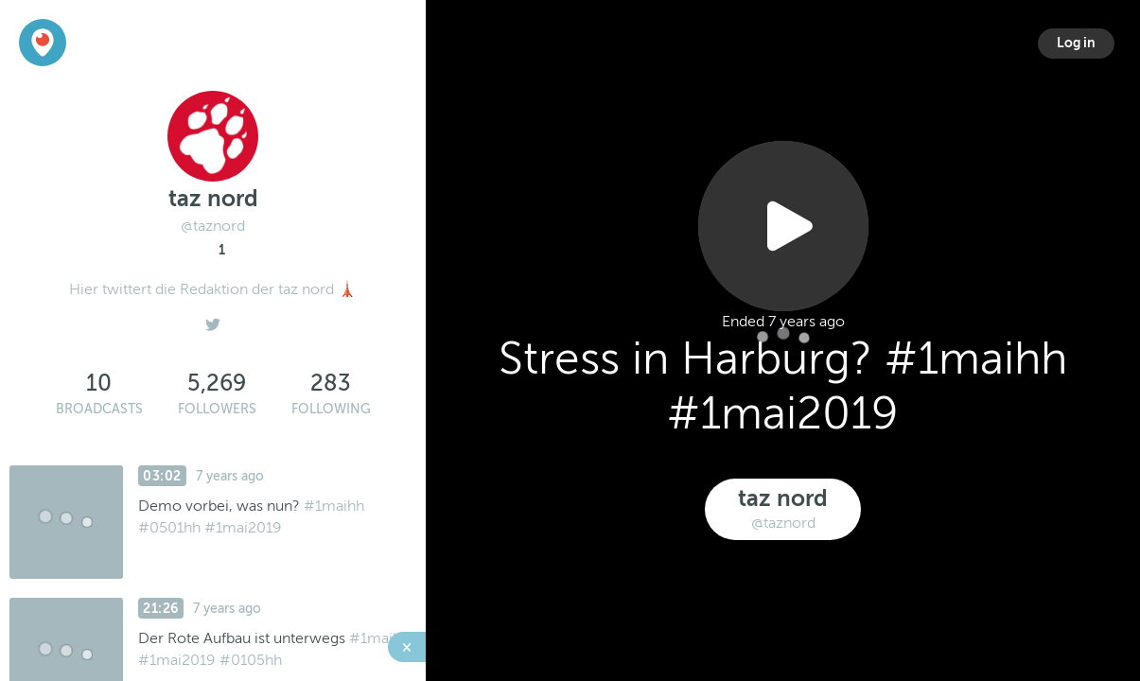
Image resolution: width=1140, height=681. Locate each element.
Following (331, 409)
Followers (217, 409)
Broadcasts (99, 409)
